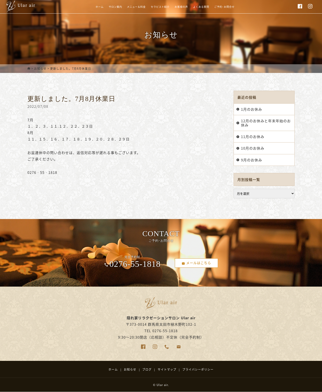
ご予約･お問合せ (237, 9)
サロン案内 (101, 9)
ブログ (147, 369)
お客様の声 (184, 9)
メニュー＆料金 (127, 9)
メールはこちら (196, 263)
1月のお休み (251, 109)
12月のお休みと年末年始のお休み (266, 123)
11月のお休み (252, 136)
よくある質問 (209, 9)
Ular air (162, 385)
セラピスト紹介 (157, 9)
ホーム (82, 9)
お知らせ (40, 68)
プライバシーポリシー (198, 369)
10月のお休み (252, 148)
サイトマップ (167, 369)
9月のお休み (251, 160)
